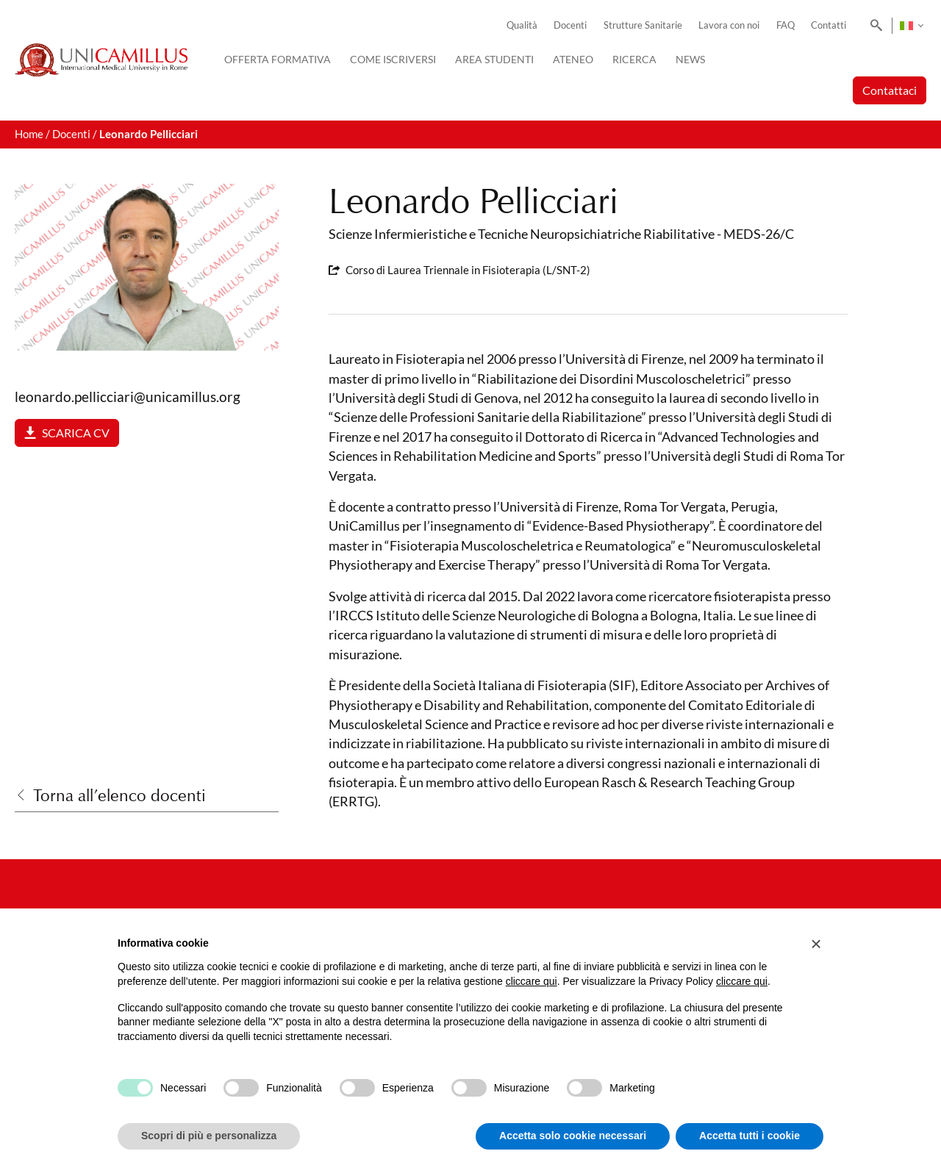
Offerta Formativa (277, 59)
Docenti (570, 25)
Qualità (522, 25)
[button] (816, 944)
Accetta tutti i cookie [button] (749, 1135)
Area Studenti (494, 59)
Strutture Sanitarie (643, 25)
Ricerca (634, 59)
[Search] (874, 25)
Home (29, 134)
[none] (911, 26)
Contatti (828, 25)
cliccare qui (531, 981)
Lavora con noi (728, 25)
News (690, 59)
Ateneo (573, 59)
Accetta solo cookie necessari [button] (572, 1135)
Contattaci (889, 90)
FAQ (785, 25)
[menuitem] (911, 26)
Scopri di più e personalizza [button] (208, 1135)
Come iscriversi (393, 59)
